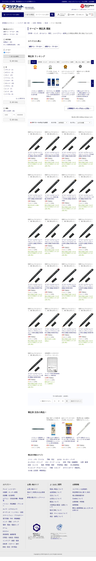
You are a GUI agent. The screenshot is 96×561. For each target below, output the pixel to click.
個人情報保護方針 (78, 495)
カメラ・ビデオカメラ (10, 509)
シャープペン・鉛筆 (59, 33)
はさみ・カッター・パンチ (66, 459)
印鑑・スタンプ (55, 468)
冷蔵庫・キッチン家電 (10, 492)
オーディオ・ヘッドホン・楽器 (13, 512)
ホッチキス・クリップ (35, 462)
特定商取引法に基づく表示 (81, 492)
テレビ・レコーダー (9, 489)
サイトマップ (91, 9)
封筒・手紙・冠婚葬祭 (70, 462)
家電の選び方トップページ (36, 497)
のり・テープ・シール (52, 462)
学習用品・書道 (62, 465)
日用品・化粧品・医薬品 (11, 537)
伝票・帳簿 (84, 462)
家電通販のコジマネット (8, 23)
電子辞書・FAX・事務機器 (11, 518)
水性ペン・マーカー (51, 46)
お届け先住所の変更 (29, 7)
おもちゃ (6, 531)
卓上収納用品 (74, 465)
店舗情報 (64, 1)
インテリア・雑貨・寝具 (23, 23)
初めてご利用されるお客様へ (36, 493)
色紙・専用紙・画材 (47, 465)
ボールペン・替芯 (45, 33)
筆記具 (46, 23)
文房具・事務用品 (37, 23)
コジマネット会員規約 (79, 489)
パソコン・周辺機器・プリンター (13, 505)
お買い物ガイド (74, 9)
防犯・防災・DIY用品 (10, 547)
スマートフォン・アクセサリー (13, 515)
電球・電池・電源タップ (11, 525)
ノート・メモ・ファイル (36, 459)
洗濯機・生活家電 (8, 495)
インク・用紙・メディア (11, 521)
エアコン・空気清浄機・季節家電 (13, 499)
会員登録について (56, 492)
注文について (54, 495)
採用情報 (75, 505)
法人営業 (84, 1)
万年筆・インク (33, 33)
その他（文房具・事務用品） (37, 470)
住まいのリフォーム (74, 1)
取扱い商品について (56, 489)
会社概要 (91, 1)
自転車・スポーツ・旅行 (11, 544)
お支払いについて (56, 498)
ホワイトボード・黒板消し (72, 468)
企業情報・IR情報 (78, 501)
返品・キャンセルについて (58, 513)
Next (92, 83)
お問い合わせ (83, 9)
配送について (54, 501)
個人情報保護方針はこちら (56, 538)
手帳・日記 (50, 459)
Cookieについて (77, 498)
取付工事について (56, 510)
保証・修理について (56, 516)
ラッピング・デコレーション (37, 468)
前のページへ (46, 401)
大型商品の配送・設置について (58, 506)
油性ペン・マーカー (35, 46)
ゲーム (5, 528)
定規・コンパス (33, 465)
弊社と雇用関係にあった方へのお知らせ (82, 509)
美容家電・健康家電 (9, 534)
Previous (29, 83)
